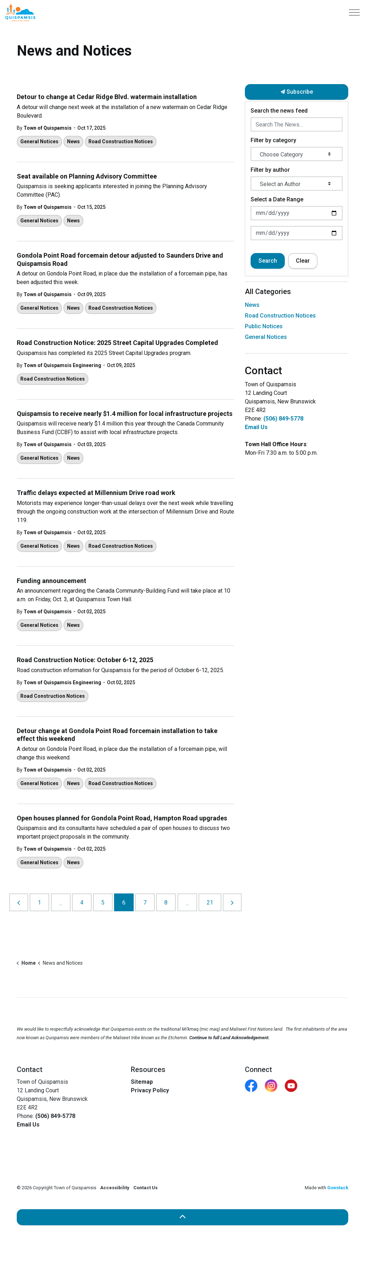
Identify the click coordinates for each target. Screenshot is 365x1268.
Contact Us (145, 1187)
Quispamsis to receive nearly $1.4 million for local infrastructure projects (124, 413)
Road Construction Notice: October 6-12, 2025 (85, 660)
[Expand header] (354, 12)
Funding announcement (51, 580)
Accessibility (114, 1187)
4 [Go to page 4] (81, 902)
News (73, 141)
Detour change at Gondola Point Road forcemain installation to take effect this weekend (117, 735)
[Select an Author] (297, 183)
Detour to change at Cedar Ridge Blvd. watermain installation (107, 96)
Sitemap (142, 1081)
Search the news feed (279, 110)
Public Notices (264, 326)
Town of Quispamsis (48, 128)
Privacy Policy (150, 1090)
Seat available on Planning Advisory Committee (87, 176)
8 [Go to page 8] (166, 902)
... (60, 903)
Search (267, 260)
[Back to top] (182, 1217)
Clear (303, 260)
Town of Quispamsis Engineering (62, 365)
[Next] (232, 902)
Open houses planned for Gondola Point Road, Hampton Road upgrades (122, 818)
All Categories (268, 291)
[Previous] (18, 902)
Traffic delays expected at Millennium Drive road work (96, 492)
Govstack (337, 1187)
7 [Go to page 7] (144, 902)
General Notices (39, 141)
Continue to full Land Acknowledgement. (229, 1037)
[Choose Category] (297, 154)
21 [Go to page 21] (210, 902)
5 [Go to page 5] (102, 902)
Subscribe (297, 92)
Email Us (256, 427)
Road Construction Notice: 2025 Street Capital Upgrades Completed (117, 342)
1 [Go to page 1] (39, 902)
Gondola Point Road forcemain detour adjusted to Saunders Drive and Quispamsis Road (120, 259)
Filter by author (270, 169)
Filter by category (273, 140)
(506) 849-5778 (283, 418)
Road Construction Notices (120, 141)
